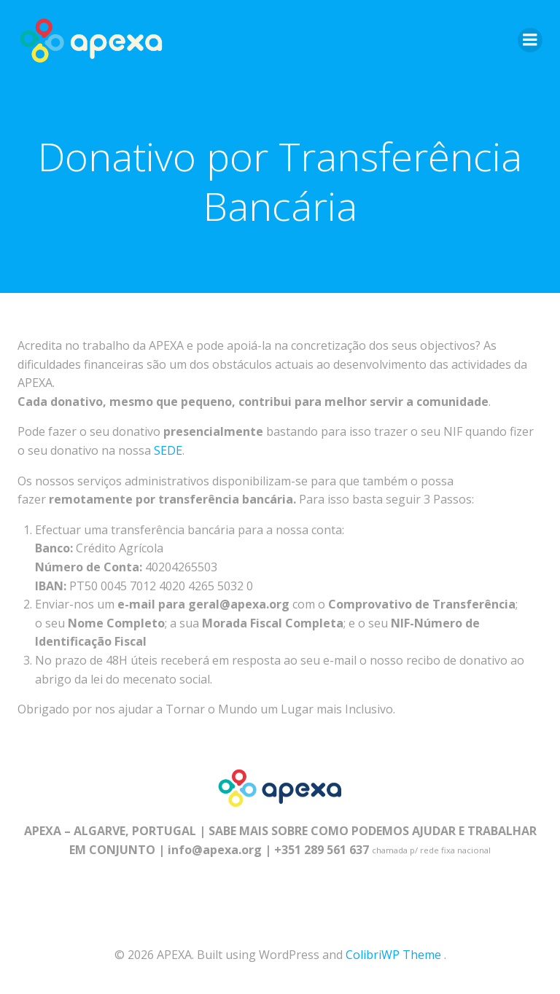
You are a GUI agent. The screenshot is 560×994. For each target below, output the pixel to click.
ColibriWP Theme (393, 955)
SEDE (168, 450)
